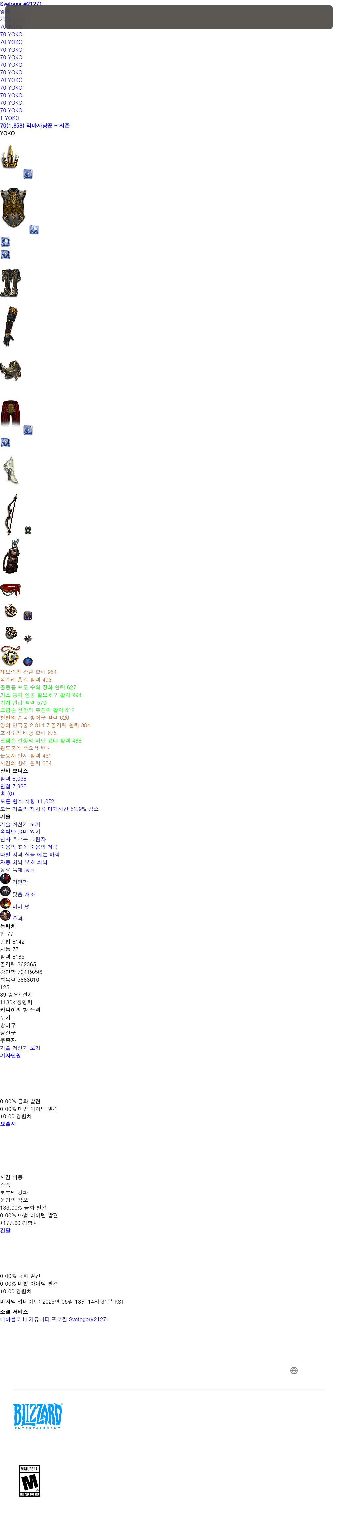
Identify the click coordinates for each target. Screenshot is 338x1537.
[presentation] (25, 17)
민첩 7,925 (13, 786)
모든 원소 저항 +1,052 (27, 801)
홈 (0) (7, 793)
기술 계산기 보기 (24, 824)
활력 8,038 (13, 778)
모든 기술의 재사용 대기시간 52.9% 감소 (49, 809)
